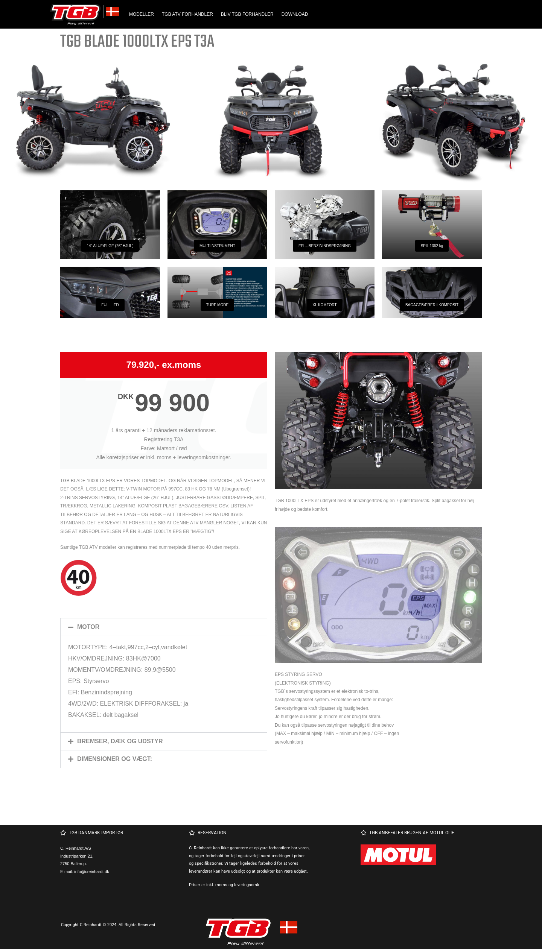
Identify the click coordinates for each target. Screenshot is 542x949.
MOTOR (88, 627)
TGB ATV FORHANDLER (187, 14)
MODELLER (141, 14)
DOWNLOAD (295, 14)
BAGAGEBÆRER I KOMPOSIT (431, 305)
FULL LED (110, 305)
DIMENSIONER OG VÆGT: (114, 759)
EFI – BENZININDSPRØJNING (324, 246)
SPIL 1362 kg (432, 246)
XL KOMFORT (324, 305)
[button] (164, 627)
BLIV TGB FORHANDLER (247, 14)
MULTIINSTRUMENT (217, 246)
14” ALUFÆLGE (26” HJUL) (110, 246)
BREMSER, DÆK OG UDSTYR (120, 741)
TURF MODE (217, 305)
